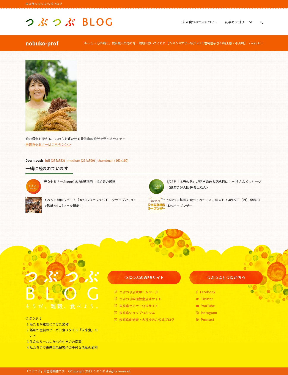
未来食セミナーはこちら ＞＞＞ (48, 144)
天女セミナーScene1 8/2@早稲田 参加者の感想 (79, 181)
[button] (261, 22)
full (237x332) (55, 160)
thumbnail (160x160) (112, 160)
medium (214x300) (81, 160)
